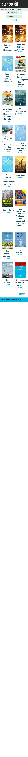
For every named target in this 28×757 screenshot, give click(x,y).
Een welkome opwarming (8, 253)
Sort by (11, 12)
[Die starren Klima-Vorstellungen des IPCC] (7, 157)
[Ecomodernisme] (7, 191)
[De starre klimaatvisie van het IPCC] (20, 125)
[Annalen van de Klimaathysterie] (7, 26)
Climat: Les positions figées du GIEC (8, 79)
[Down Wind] (20, 157)
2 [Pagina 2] (22, 293)
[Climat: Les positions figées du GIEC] (7, 56)
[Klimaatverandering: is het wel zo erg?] (20, 263)
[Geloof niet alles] (20, 232)
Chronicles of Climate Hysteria (20, 47)
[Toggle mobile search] (22, 2)
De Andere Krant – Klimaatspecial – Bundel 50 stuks (9, 114)
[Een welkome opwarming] (7, 232)
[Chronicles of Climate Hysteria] (20, 26)
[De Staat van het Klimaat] (7, 125)
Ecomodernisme (10, 210)
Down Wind (20, 175)
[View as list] (15, 20)
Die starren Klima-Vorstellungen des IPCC (9, 179)
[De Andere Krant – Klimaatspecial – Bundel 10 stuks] (20, 56)
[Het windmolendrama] (7, 263)
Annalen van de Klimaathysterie (10, 47)
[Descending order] (21, 12)
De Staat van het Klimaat (7, 147)
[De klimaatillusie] (20, 91)
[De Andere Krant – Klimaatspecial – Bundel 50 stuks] (7, 91)
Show (10, 16)
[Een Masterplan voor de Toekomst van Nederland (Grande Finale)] (20, 191)
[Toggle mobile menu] (25, 2)
